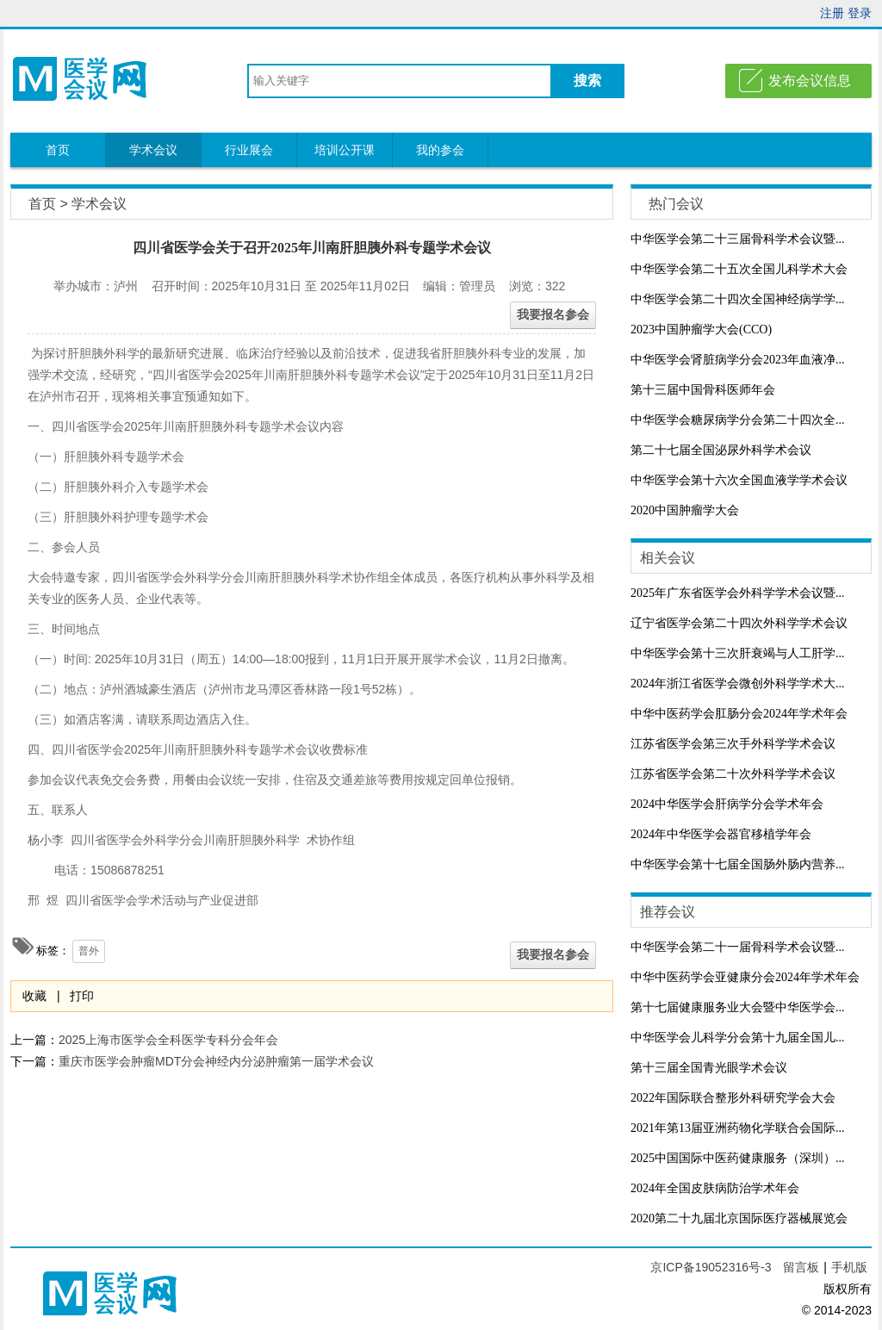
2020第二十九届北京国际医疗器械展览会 (739, 1218)
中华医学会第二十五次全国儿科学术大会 (739, 269)
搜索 (587, 80)
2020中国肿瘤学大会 (684, 510)
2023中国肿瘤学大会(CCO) (701, 329)
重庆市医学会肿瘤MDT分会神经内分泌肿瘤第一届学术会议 (216, 1061)
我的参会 (440, 150)
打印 (82, 996)
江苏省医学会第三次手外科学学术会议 (732, 743)
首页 (58, 150)
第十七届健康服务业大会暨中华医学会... (737, 1007)
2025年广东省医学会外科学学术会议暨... (737, 593)
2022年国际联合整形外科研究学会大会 (732, 1097)
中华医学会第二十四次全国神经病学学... (737, 299)
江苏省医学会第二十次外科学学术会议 (732, 774)
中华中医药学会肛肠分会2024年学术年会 (739, 713)
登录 (860, 13)
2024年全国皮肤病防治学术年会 (714, 1188)
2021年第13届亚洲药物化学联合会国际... (737, 1128)
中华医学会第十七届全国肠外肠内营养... (737, 864)
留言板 (801, 1267)
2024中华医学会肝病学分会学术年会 (726, 804)
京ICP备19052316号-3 (712, 1267)
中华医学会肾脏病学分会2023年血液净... (737, 359)
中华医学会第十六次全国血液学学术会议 (739, 480)
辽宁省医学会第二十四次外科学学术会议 (739, 623)
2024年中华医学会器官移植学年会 (720, 834)
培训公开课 (344, 150)
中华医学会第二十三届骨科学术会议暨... (737, 239)
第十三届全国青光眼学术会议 (708, 1067)
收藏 (34, 996)
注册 (832, 13)
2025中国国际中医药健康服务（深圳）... (737, 1158)
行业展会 (249, 150)
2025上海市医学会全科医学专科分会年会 (168, 1040)
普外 (88, 951)
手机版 (849, 1267)
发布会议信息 (809, 80)
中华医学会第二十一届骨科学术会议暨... (737, 947)
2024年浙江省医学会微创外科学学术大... (737, 683)
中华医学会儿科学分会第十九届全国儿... (737, 1037)
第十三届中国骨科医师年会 (702, 389)
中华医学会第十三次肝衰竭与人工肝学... (737, 653)
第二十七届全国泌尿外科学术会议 (720, 450)
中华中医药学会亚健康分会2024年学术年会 (745, 977)
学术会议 (153, 150)
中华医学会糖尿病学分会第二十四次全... (737, 419)
